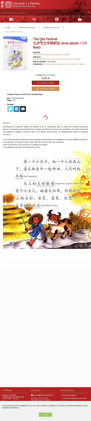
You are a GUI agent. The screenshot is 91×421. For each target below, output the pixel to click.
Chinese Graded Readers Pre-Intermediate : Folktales (64, 64)
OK (45, 415)
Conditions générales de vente (74, 398)
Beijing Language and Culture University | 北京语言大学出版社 (57, 59)
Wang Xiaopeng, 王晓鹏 (60, 54)
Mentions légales (69, 395)
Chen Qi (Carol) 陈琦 (41, 54)
